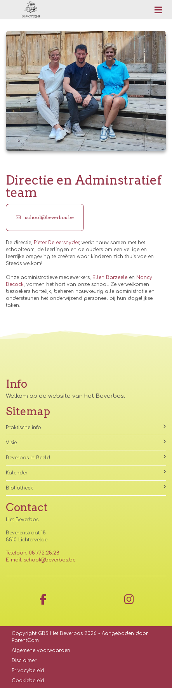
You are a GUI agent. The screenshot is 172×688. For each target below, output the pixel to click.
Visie (86, 442)
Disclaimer (24, 660)
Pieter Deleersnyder (56, 242)
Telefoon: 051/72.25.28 (32, 553)
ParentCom (25, 640)
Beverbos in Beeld (86, 457)
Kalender (86, 472)
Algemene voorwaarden (41, 650)
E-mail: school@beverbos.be (40, 560)
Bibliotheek (86, 487)
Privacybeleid (28, 670)
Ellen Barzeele (109, 277)
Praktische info (86, 427)
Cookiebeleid (28, 680)
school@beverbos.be (45, 217)
